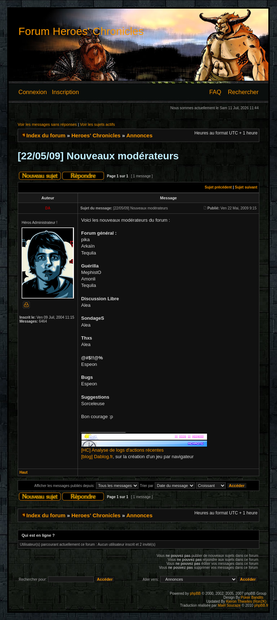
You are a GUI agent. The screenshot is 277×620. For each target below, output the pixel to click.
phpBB (195, 593)
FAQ (215, 92)
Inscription (65, 92)
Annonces (139, 135)
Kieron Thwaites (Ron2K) (246, 601)
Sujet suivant (246, 187)
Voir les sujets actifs (97, 124)
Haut (23, 472)
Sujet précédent (218, 187)
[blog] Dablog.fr (97, 456)
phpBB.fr (261, 605)
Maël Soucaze (229, 605)
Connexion (32, 92)
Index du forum (45, 135)
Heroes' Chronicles (95, 135)
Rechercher (243, 92)
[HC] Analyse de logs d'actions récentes (122, 450)
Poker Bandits (252, 597)
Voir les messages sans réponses (47, 124)
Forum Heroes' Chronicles (81, 31)
